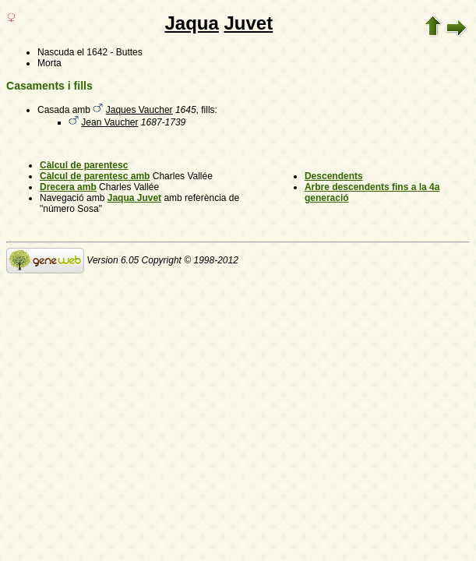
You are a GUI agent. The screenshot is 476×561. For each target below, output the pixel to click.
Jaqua (191, 23)
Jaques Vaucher (139, 109)
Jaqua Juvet (134, 197)
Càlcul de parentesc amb (95, 176)
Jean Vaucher (109, 122)
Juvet (248, 23)
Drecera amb (68, 187)
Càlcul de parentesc (84, 165)
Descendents (334, 176)
